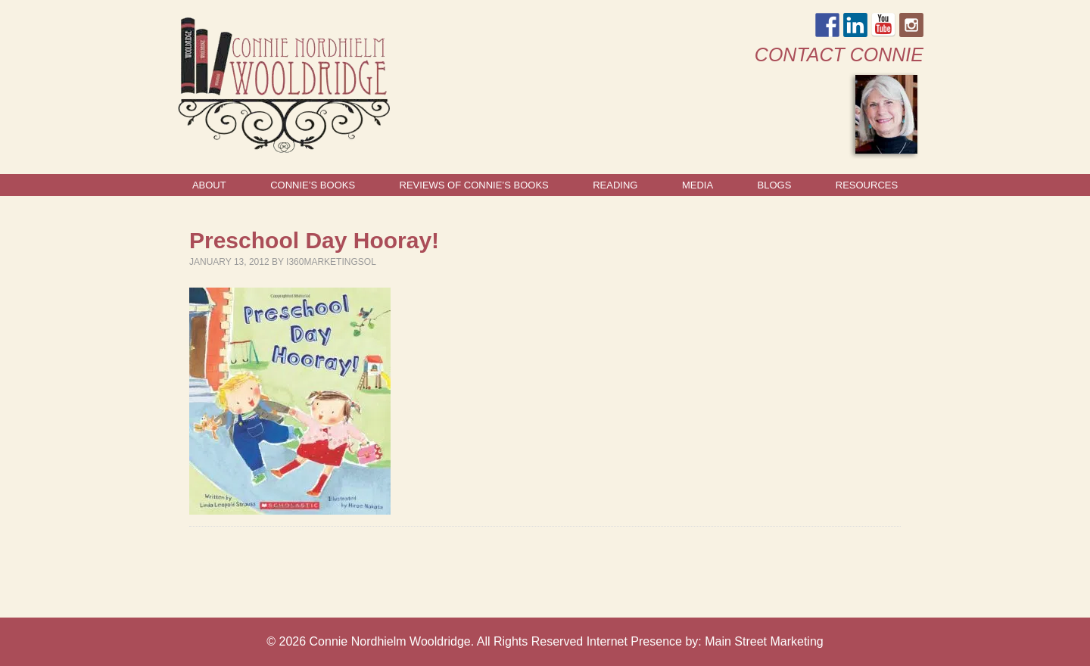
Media (697, 185)
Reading (615, 185)
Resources (867, 185)
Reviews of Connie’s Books (474, 185)
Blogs (775, 185)
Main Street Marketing (764, 641)
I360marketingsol (331, 262)
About (209, 185)
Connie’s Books (312, 185)
